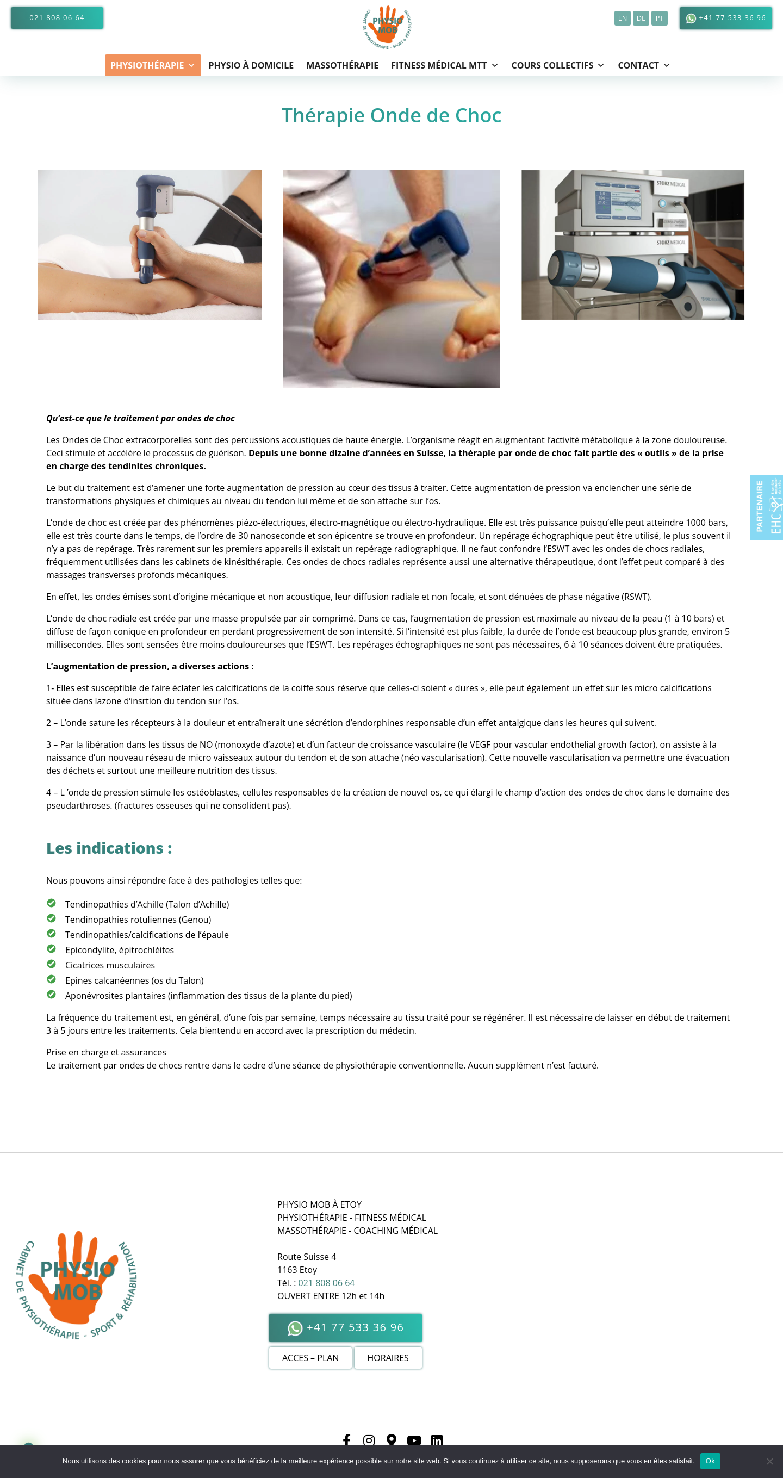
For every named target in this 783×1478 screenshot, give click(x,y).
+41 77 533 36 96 (726, 18)
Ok (710, 1461)
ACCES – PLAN (310, 1358)
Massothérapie (342, 65)
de (641, 18)
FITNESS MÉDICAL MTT (445, 65)
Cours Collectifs (559, 65)
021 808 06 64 (56, 17)
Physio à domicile (251, 65)
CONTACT (644, 65)
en (622, 18)
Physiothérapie (153, 65)
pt (660, 18)
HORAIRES (388, 1358)
